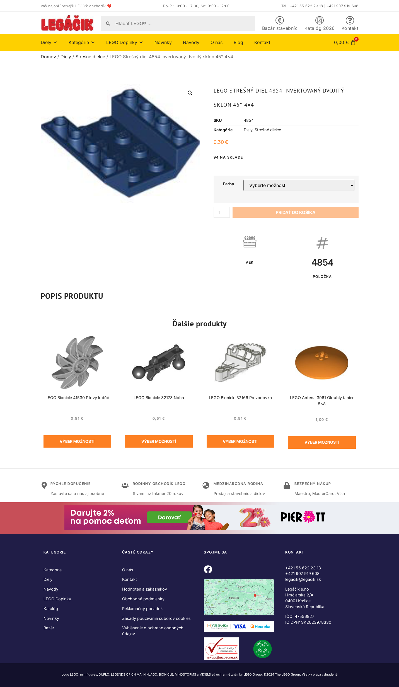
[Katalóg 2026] (319, 20)
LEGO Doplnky (124, 42)
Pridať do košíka (295, 212)
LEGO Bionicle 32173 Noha (159, 397)
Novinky (163, 42)
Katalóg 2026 (319, 28)
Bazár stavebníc (280, 28)
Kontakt (350, 28)
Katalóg (50, 608)
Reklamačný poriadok (142, 608)
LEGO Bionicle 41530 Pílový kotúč (77, 397)
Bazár (48, 627)
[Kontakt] (350, 20)
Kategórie (82, 42)
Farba (228, 184)
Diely (49, 42)
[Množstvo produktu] (222, 212)
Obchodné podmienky (143, 598)
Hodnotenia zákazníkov (144, 589)
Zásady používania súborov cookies (156, 618)
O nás (217, 42)
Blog (238, 42)
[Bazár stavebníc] (279, 20)
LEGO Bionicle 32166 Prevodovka (240, 397)
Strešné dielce (90, 56)
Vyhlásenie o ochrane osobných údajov (152, 630)
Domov (48, 56)
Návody (191, 42)
